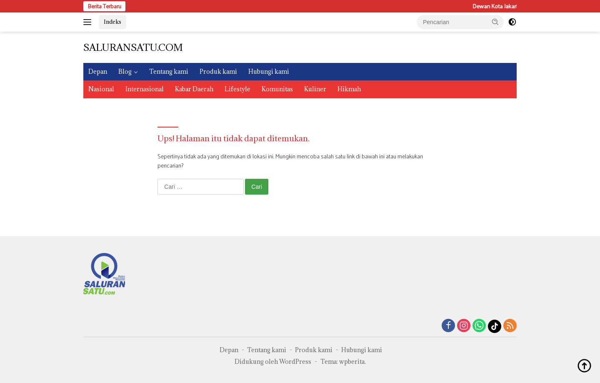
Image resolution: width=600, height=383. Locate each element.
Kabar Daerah (194, 89)
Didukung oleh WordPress (273, 361)
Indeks (112, 21)
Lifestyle (237, 89)
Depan (97, 71)
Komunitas (277, 89)
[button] (495, 21)
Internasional (144, 89)
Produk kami (218, 71)
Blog (125, 71)
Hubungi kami (268, 71)
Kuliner (315, 89)
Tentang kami (168, 71)
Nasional (101, 89)
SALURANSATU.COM (133, 47)
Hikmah (349, 89)
